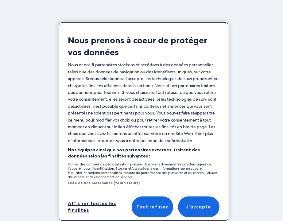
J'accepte (198, 207)
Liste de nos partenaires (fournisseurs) (103, 183)
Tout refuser (152, 207)
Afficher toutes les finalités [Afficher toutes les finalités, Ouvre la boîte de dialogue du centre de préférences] (92, 206)
